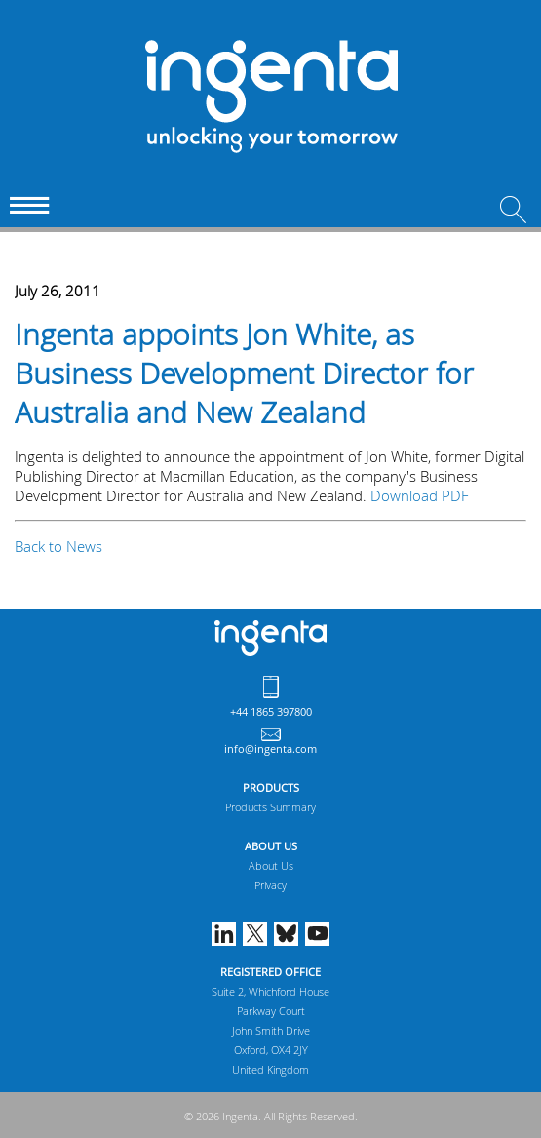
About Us (271, 865)
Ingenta (270, 637)
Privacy (270, 885)
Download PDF (419, 495)
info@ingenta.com (270, 748)
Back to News (58, 546)
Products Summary (270, 807)
